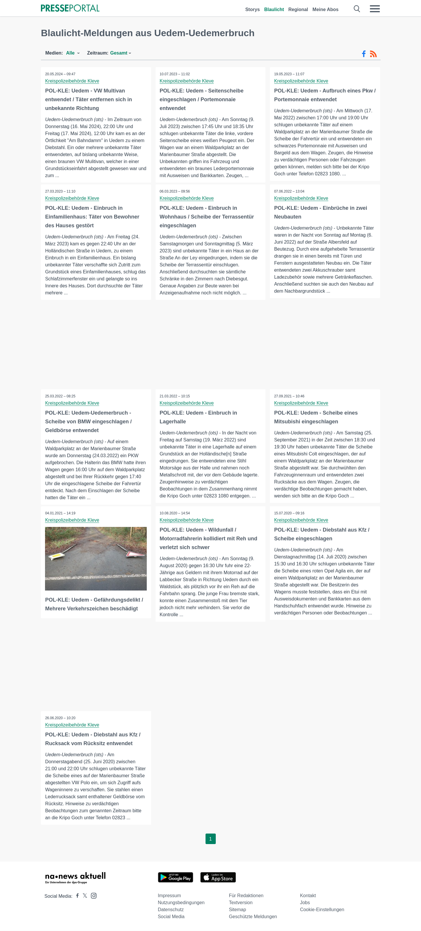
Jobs (305, 902)
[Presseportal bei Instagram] (91, 895)
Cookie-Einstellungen (322, 909)
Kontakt (308, 895)
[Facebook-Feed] (364, 54)
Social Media (171, 916)
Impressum (169, 895)
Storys (252, 9)
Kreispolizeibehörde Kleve (72, 80)
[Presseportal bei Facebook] (76, 896)
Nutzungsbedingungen (181, 902)
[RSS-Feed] (373, 54)
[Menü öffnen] (375, 9)
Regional (298, 9)
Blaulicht (274, 9)
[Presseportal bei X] (83, 896)
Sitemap (237, 909)
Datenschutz (171, 909)
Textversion (241, 902)
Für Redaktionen (246, 895)
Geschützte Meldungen (253, 916)
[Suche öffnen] (357, 9)
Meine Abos (326, 9)
